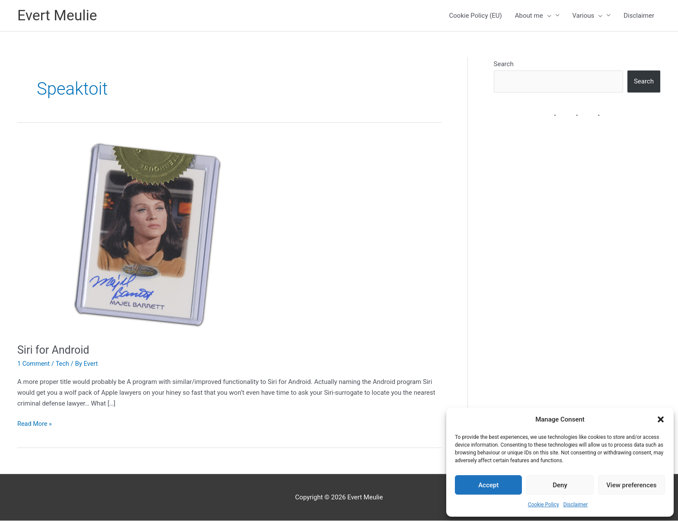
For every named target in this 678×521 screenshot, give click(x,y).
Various (587, 16)
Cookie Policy (543, 505)
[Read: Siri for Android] (142, 236)
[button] (660, 419)
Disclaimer (575, 505)
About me (533, 16)
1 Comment (34, 364)
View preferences (631, 485)
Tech (63, 364)
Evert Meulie (58, 16)
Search (504, 64)
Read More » (35, 424)
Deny (560, 485)
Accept (488, 485)
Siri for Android (54, 350)
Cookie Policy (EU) (475, 16)
